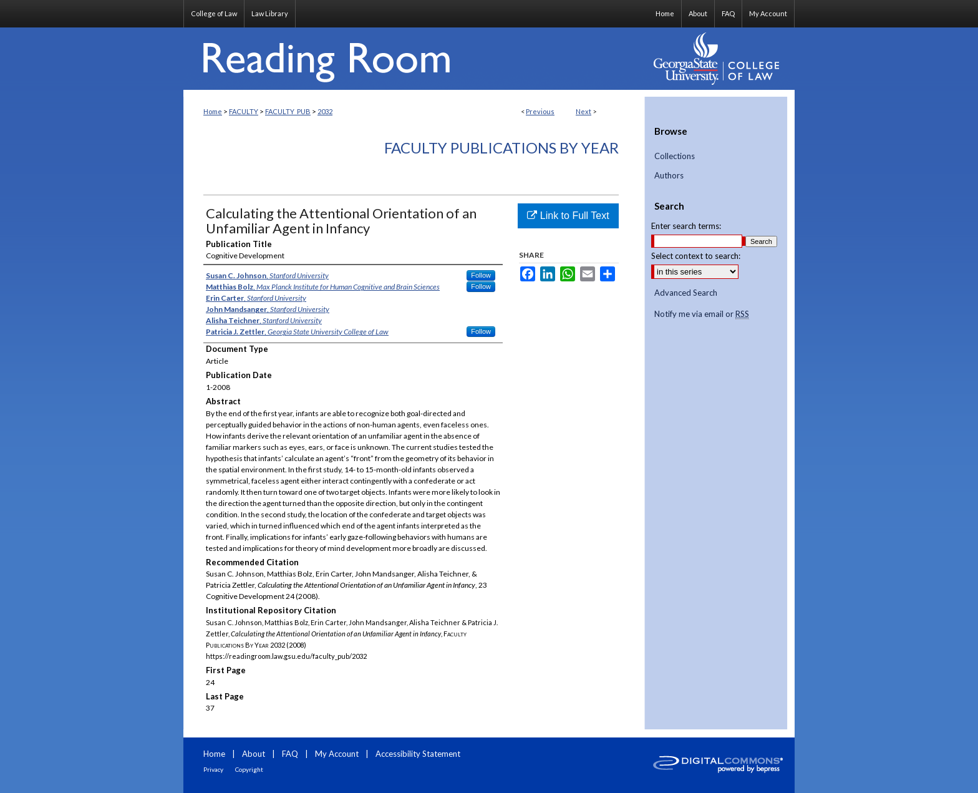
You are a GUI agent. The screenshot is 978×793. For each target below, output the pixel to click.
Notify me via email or (701, 314)
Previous (540, 111)
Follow (481, 275)
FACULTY (243, 111)
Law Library (269, 13)
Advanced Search (685, 293)
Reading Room (414, 58)
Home (212, 111)
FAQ (290, 754)
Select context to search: (695, 256)
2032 (324, 111)
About (253, 754)
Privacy (213, 769)
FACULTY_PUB (288, 111)
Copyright (249, 769)
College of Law (214, 13)
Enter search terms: (686, 226)
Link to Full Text (568, 215)
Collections (674, 156)
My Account (337, 754)
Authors (669, 175)
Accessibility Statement (417, 754)
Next (583, 111)
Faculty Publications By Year (501, 148)
